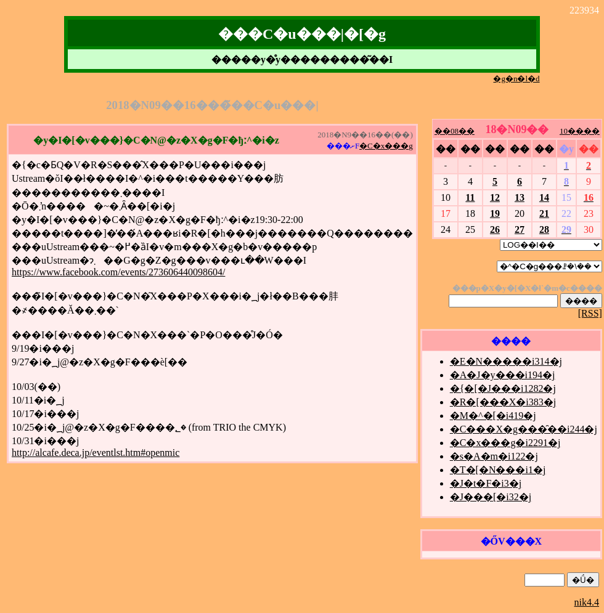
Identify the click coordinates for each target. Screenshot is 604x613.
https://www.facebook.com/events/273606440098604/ (118, 272)
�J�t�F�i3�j (485, 483)
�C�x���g (386, 145)
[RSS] (590, 313)
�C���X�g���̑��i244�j (523, 429)
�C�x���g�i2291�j (505, 442)
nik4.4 (586, 602)
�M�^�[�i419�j (493, 415)
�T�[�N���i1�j (498, 470)
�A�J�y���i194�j (502, 375)
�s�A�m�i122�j (494, 456)
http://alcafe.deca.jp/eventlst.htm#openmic (95, 452)
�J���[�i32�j (490, 497)
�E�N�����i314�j (506, 361)
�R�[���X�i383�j (503, 402)
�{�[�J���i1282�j (503, 388)
